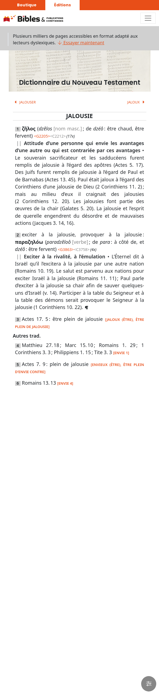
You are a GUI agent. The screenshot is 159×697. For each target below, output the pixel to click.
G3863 (65, 249)
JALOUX (136, 102)
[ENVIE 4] (65, 383)
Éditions (62, 5)
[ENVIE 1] (121, 352)
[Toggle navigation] (148, 18)
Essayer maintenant (80, 43)
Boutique (27, 5)
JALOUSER (24, 102)
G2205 (42, 136)
